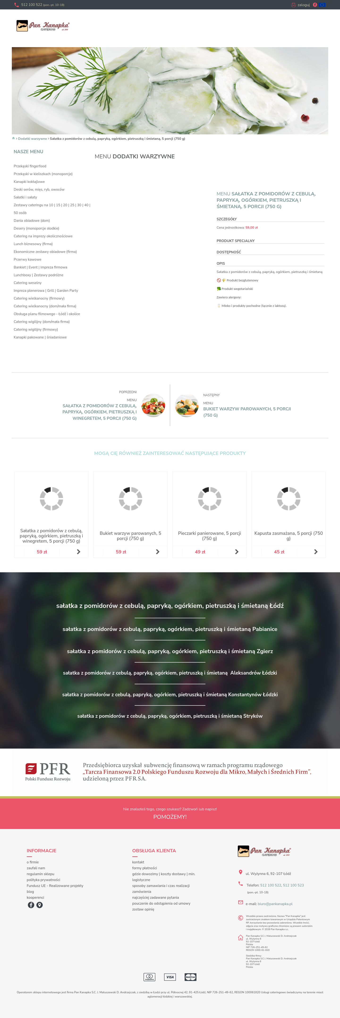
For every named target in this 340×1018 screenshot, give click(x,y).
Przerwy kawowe (27, 259)
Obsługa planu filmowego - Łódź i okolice (47, 314)
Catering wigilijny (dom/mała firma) (42, 321)
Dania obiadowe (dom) (32, 220)
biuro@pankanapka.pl (275, 904)
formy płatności (144, 868)
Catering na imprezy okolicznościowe (43, 236)
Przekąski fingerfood (30, 166)
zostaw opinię (143, 909)
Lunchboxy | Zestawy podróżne (38, 275)
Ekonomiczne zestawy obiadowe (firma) (45, 251)
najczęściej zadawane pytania (155, 897)
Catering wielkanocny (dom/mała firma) (45, 306)
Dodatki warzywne (32, 138)
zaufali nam (36, 868)
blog (30, 891)
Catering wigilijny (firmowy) (36, 329)
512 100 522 (42, 4)
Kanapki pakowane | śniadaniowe (40, 337)
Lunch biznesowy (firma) (33, 244)
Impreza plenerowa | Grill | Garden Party (46, 290)
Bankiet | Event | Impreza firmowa (40, 267)
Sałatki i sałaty (25, 197)
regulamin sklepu (40, 874)
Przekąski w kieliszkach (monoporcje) (43, 174)
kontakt (138, 862)
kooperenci (35, 897)
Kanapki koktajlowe (29, 181)
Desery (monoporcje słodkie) (36, 228)
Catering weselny (28, 282)
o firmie (33, 862)
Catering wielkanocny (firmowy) (39, 298)
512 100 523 (293, 885)
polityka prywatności (43, 880)
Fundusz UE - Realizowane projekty (55, 885)
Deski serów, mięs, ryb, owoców (39, 189)
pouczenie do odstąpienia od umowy (161, 903)
